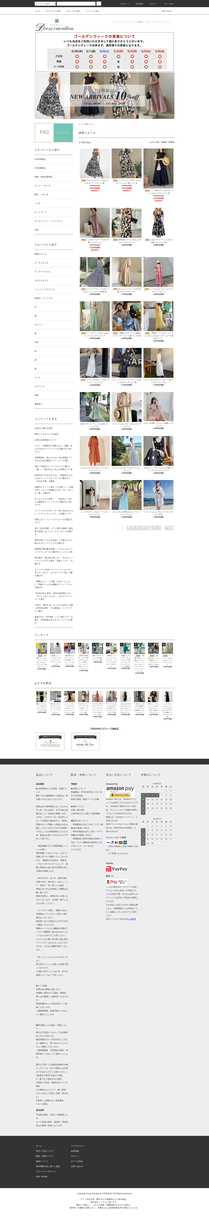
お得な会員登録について (46, 440)
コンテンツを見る (90, 11)
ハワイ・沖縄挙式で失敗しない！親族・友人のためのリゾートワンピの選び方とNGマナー (54, 449)
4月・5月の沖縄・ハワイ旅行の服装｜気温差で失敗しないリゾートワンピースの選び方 (54, 531)
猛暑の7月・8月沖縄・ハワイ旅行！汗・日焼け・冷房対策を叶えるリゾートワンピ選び (54, 620)
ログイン (151, 4)
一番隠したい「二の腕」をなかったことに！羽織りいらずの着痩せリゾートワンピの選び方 (54, 584)
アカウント (123, 4)
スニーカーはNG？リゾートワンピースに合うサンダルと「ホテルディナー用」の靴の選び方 (54, 572)
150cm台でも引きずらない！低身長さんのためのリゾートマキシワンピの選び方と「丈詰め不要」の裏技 (54, 478)
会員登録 (137, 4)
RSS (38, 1176)
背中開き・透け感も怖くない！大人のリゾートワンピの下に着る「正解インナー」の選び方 (54, 561)
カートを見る (77, 1161)
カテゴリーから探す (51, 11)
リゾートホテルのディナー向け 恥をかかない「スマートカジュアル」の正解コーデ (54, 512)
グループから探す (71, 11)
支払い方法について (45, 1151)
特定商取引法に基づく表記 (48, 1166)
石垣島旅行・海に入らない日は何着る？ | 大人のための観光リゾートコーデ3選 (53, 459)
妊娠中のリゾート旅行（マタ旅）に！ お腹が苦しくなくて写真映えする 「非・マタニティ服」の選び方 (54, 490)
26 (167, 528)
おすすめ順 (154, 142)
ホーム (37, 11)
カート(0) (167, 4)
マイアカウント (78, 1146)
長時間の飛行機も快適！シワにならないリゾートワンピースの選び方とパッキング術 (54, 550)
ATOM (44, 1176)
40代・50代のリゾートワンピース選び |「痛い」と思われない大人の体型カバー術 (54, 467)
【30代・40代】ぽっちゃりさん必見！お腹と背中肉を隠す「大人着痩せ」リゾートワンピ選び (54, 608)
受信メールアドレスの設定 (47, 434)
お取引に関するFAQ (44, 428)
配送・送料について (45, 1156)
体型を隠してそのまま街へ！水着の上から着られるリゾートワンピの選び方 (54, 541)
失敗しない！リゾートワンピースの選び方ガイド (54, 521)
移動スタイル (89, 124)
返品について (42, 1161)
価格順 (164, 142)
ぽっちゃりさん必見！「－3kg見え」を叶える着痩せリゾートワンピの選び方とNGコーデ (53, 502)
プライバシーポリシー (46, 1171)
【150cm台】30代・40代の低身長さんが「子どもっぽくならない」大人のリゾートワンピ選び (54, 596)
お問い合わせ (165, 11)
